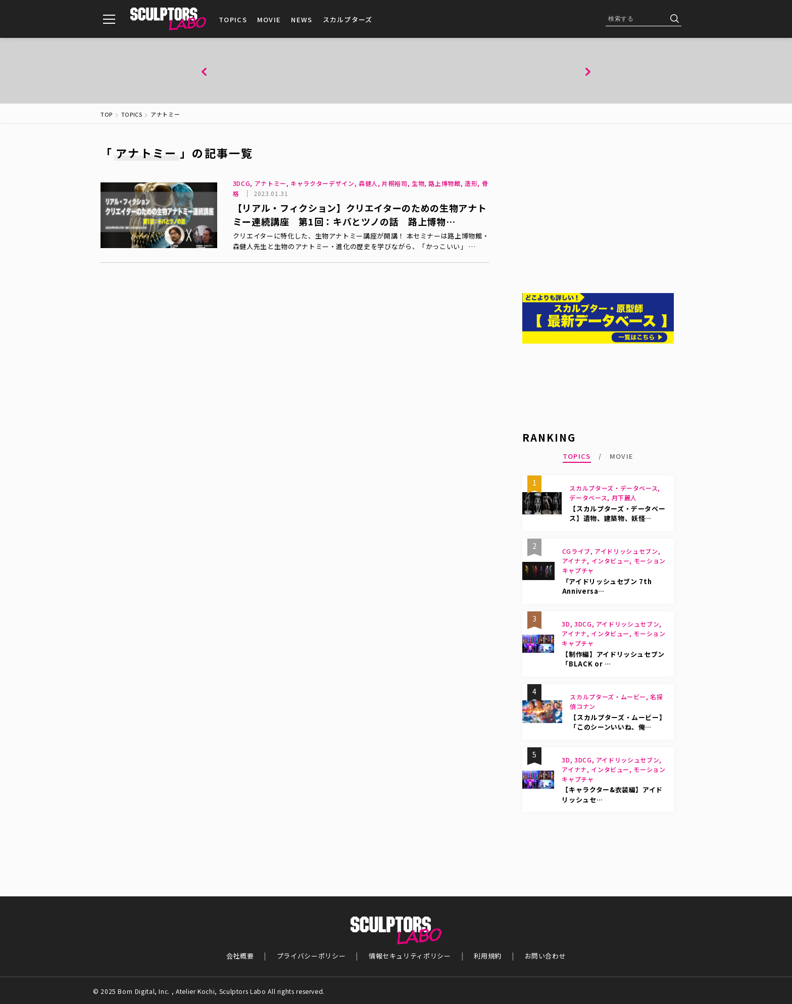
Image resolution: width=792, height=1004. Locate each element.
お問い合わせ (546, 955)
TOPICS (233, 19)
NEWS (301, 19)
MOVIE (269, 19)
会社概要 (239, 955)
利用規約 (488, 955)
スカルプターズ (348, 19)
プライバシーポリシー (310, 955)
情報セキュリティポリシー (410, 955)
